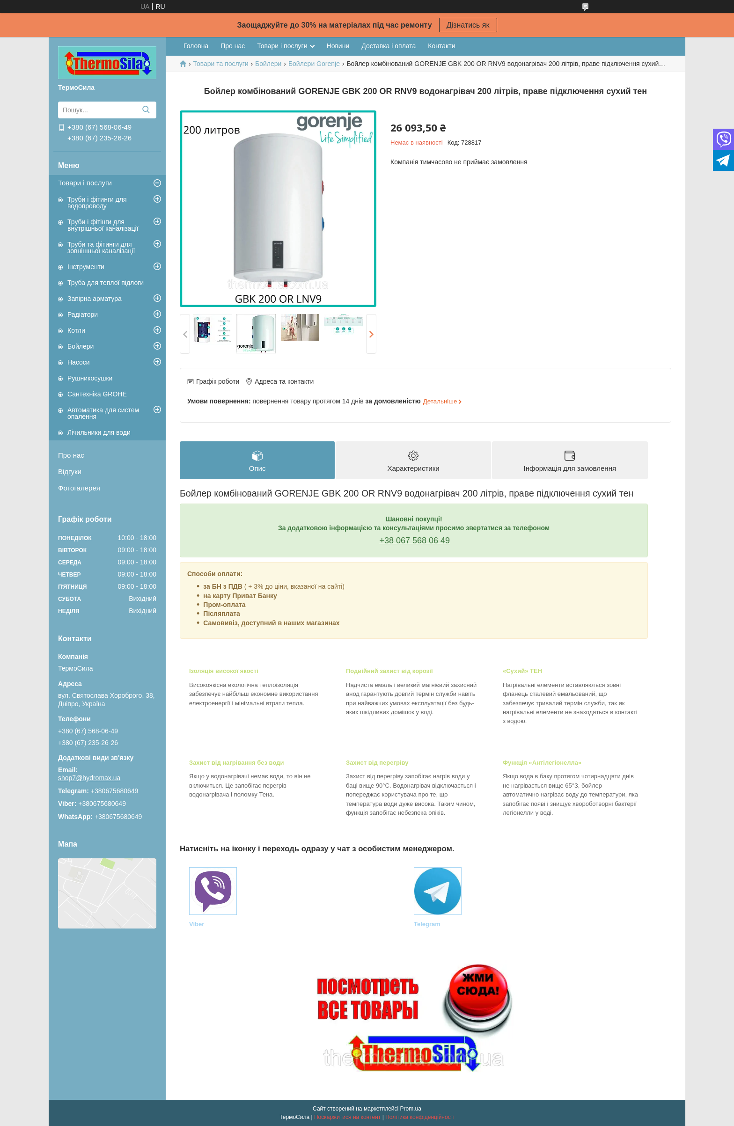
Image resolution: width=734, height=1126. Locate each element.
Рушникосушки (89, 378)
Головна (196, 46)
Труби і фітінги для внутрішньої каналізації (103, 225)
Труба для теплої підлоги (105, 282)
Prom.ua (410, 1108)
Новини (338, 46)
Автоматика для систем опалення (103, 413)
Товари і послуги (85, 183)
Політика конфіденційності (420, 1117)
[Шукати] (145, 110)
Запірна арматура (94, 298)
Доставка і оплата (388, 46)
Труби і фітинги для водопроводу (97, 203)
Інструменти (85, 267)
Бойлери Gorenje (314, 63)
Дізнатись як (468, 25)
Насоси (78, 362)
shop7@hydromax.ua (89, 778)
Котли (76, 330)
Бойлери (80, 346)
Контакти (441, 46)
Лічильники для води (99, 432)
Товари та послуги (220, 63)
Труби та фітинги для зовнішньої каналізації (101, 248)
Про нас (71, 455)
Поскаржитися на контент (347, 1117)
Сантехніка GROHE (97, 394)
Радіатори (82, 314)
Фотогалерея (79, 488)
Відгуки (69, 471)
